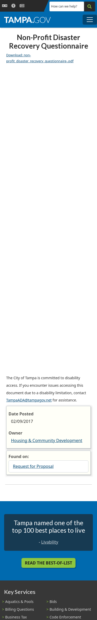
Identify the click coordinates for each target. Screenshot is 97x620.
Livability (49, 542)
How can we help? (64, 6)
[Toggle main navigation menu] (90, 19)
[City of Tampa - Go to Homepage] (27, 20)
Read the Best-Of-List (48, 563)
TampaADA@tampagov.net (29, 400)
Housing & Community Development (47, 440)
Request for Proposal (33, 466)
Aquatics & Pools (19, 601)
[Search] (89, 6)
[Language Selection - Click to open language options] (4, 6)
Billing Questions (19, 609)
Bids (53, 601)
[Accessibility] (13, 6)
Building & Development (70, 609)
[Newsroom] (22, 6)
